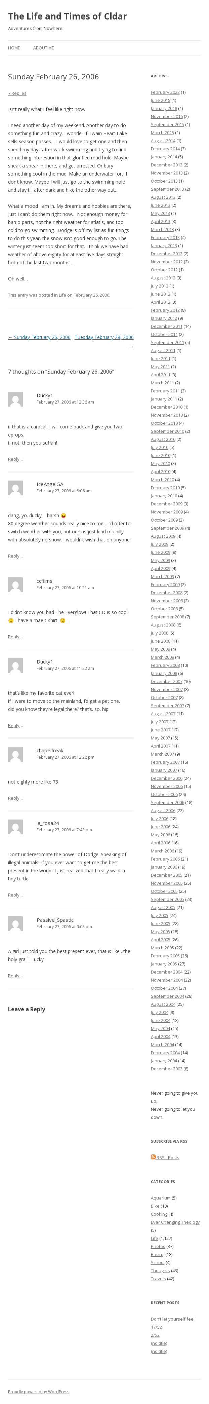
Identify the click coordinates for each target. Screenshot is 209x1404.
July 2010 (159, 447)
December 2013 (166, 165)
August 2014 (163, 141)
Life (62, 295)
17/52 (156, 1327)
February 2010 (165, 488)
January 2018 (164, 108)
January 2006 (164, 867)
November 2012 (167, 262)
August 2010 (163, 439)
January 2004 (164, 1061)
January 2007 (164, 770)
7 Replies (17, 93)
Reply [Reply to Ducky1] (13, 459)
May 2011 (160, 367)
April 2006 (160, 843)
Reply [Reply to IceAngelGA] (13, 556)
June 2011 (160, 358)
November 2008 (167, 601)
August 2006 (163, 810)
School (158, 1262)
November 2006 (167, 786)
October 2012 (164, 270)
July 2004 (159, 1012)
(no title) (159, 1343)
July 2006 (159, 818)
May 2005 (160, 931)
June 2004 (160, 1020)
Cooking (159, 1214)
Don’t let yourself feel (173, 1319)
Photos (158, 1246)
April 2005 (160, 940)
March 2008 (162, 657)
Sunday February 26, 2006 (39, 337)
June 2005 (160, 923)
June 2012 (160, 294)
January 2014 (164, 157)
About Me (43, 48)
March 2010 (162, 480)
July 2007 (159, 722)
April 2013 (160, 221)
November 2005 (167, 883)
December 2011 (166, 326)
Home (14, 48)
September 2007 (167, 706)
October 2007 (164, 697)
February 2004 (165, 1053)
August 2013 (163, 197)
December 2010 (166, 407)
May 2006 (160, 835)
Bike (155, 1206)
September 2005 (167, 899)
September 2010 (167, 431)
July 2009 (159, 544)
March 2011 (162, 383)
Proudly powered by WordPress (38, 1392)
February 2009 (165, 584)
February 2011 (165, 391)
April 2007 (160, 746)
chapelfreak (50, 750)
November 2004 (167, 980)
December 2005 (166, 875)
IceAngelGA (50, 484)
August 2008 (163, 625)
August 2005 (163, 907)
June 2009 (160, 552)
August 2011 (163, 350)
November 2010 (167, 415)
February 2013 (165, 237)
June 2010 (160, 455)
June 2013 (160, 205)
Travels (158, 1279)
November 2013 (167, 173)
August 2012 (163, 278)
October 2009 (164, 520)
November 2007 (167, 689)
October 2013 (164, 181)
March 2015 (162, 132)
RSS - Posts (165, 1157)
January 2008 (164, 673)
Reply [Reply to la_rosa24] (13, 895)
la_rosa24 (48, 823)
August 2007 (163, 714)
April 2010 (160, 471)
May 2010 (160, 463)
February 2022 (165, 92)
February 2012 (165, 310)
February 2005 (165, 956)
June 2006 (160, 827)
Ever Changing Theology (175, 1222)
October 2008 (164, 609)
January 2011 (164, 399)
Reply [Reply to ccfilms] (13, 637)
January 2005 (164, 964)
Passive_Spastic (55, 919)
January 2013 (164, 245)
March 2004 (162, 1044)
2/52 (155, 1335)
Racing (157, 1254)
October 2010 (164, 423)
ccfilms (44, 580)
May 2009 (160, 560)
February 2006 (165, 859)
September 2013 (167, 189)
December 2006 (166, 778)
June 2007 (160, 730)
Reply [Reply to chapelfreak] (13, 798)
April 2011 (160, 375)
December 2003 (166, 1069)
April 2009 (160, 568)
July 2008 (159, 633)
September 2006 (167, 802)
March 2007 (162, 754)
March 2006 (162, 851)
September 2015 (167, 124)
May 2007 (160, 738)
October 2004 (164, 988)
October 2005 (164, 891)
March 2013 (162, 229)
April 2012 (160, 302)
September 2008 (167, 617)
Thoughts (160, 1270)
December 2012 (166, 254)
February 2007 (165, 762)
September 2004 (167, 996)
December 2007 (166, 681)
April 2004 (160, 1036)
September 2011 (167, 342)
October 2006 (164, 794)
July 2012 (159, 286)
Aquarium (161, 1198)
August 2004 (163, 1004)
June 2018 (160, 100)
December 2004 (166, 972)
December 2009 (166, 504)
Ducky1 (45, 395)
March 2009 (162, 576)
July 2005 (159, 915)
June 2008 (160, 641)
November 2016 (167, 116)
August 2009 (163, 536)
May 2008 (160, 649)
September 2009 (167, 528)
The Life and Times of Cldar (67, 16)
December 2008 (166, 593)
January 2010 (164, 496)
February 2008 (165, 665)
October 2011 (164, 334)
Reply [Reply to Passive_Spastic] (13, 976)
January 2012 (164, 318)
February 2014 (165, 149)
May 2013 (160, 213)
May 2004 (160, 1028)
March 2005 (162, 948)
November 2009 (167, 512)
